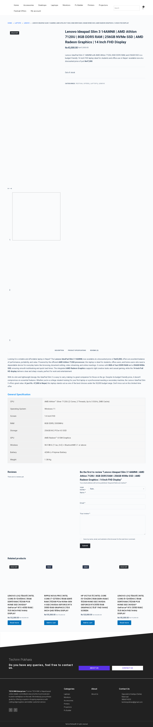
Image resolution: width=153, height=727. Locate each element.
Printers (91, 5)
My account (36, 11)
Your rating (83, 489)
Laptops (54, 5)
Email (82, 503)
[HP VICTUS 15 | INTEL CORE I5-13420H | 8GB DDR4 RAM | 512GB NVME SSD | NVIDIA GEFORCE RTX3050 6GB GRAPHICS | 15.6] (95, 578)
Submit (85, 546)
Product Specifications (77, 350)
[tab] (59, 350)
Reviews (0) (94, 350)
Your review (85, 514)
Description (59, 350)
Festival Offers (20, 11)
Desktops (42, 5)
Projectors (103, 5)
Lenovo (102, 83)
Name (83, 493)
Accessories (28, 5)
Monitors (66, 5)
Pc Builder (79, 5)
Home (16, 5)
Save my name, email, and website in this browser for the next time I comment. (109, 539)
